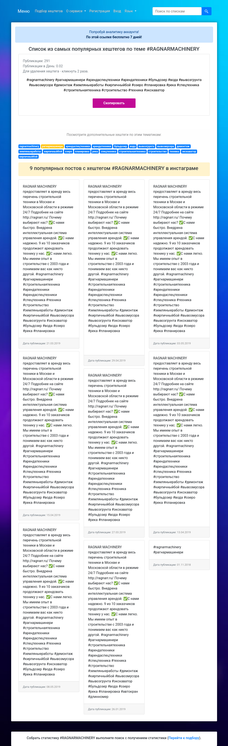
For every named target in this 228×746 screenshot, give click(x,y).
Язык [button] (129, 11)
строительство (158, 151)
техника (174, 151)
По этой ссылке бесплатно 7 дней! (114, 37)
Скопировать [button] (114, 103)
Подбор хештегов (49, 11)
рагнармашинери (52, 146)
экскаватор (189, 151)
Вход (117, 11)
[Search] (177, 11)
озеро (68, 151)
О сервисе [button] (74, 11)
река (95, 151)
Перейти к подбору (183, 738)
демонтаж (183, 146)
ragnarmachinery (29, 146)
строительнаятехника (132, 151)
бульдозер (120, 146)
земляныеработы (30, 151)
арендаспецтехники (78, 146)
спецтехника (108, 151)
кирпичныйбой (53, 151)
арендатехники (102, 146)
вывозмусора (165, 146)
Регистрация (99, 11)
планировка (82, 151)
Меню (24, 11)
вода (133, 146)
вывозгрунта (146, 146)
